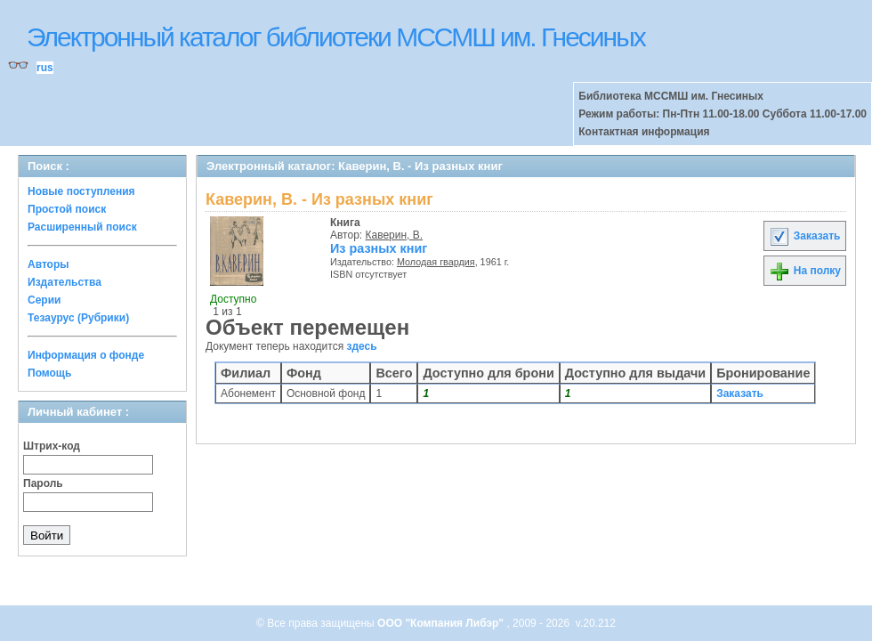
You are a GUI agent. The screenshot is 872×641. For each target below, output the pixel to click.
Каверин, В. (395, 235)
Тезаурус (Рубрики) (78, 318)
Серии (44, 300)
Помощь (49, 373)
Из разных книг (378, 248)
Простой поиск (67, 209)
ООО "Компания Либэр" (441, 623)
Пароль (43, 483)
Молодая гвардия (436, 261)
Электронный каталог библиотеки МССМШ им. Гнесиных (336, 37)
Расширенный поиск (82, 227)
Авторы (48, 264)
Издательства (64, 282)
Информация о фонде (86, 355)
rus (44, 67)
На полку (805, 270)
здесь (362, 346)
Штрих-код (51, 446)
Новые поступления (81, 191)
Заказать (804, 236)
